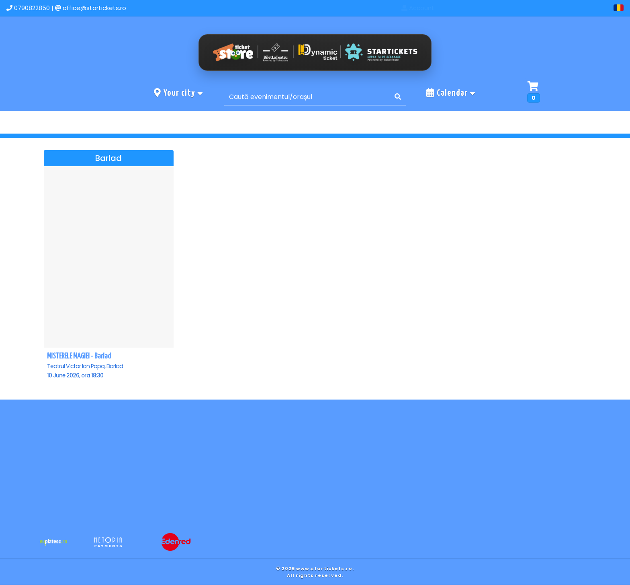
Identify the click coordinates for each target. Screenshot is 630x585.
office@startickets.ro (94, 8)
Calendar (451, 93)
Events (506, 8)
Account (589, 8)
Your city (179, 93)
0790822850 (32, 8)
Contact (546, 8)
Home (469, 8)
